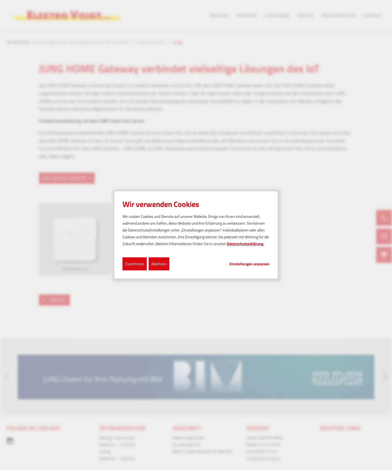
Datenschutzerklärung (245, 243)
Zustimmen (134, 263)
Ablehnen (159, 263)
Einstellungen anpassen (249, 264)
